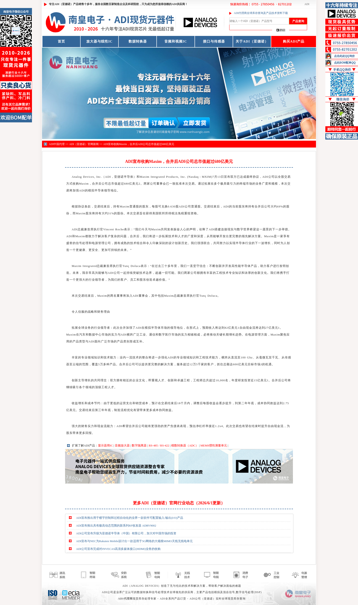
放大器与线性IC (99, 41)
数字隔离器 (139, 445)
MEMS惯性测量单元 (213, 445)
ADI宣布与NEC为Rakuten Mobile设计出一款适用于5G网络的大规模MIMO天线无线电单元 (134, 541)
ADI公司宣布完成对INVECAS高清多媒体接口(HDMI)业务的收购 (118, 549)
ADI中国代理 (57, 144)
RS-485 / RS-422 (159, 445)
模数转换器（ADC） (184, 445)
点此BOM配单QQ (345, 62)
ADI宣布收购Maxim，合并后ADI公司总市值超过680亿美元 (138, 144)
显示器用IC (105, 445)
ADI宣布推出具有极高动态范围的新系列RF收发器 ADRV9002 (116, 525)
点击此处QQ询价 (344, 56)
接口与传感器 (214, 41)
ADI (306, 4)
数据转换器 (138, 41)
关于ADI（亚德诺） (252, 41)
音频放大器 (122, 445)
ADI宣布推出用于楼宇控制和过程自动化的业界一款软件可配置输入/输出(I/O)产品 (129, 517)
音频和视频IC (175, 41)
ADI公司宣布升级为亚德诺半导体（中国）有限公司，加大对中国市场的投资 (126, 533)
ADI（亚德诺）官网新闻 (84, 144)
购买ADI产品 (294, 41)
